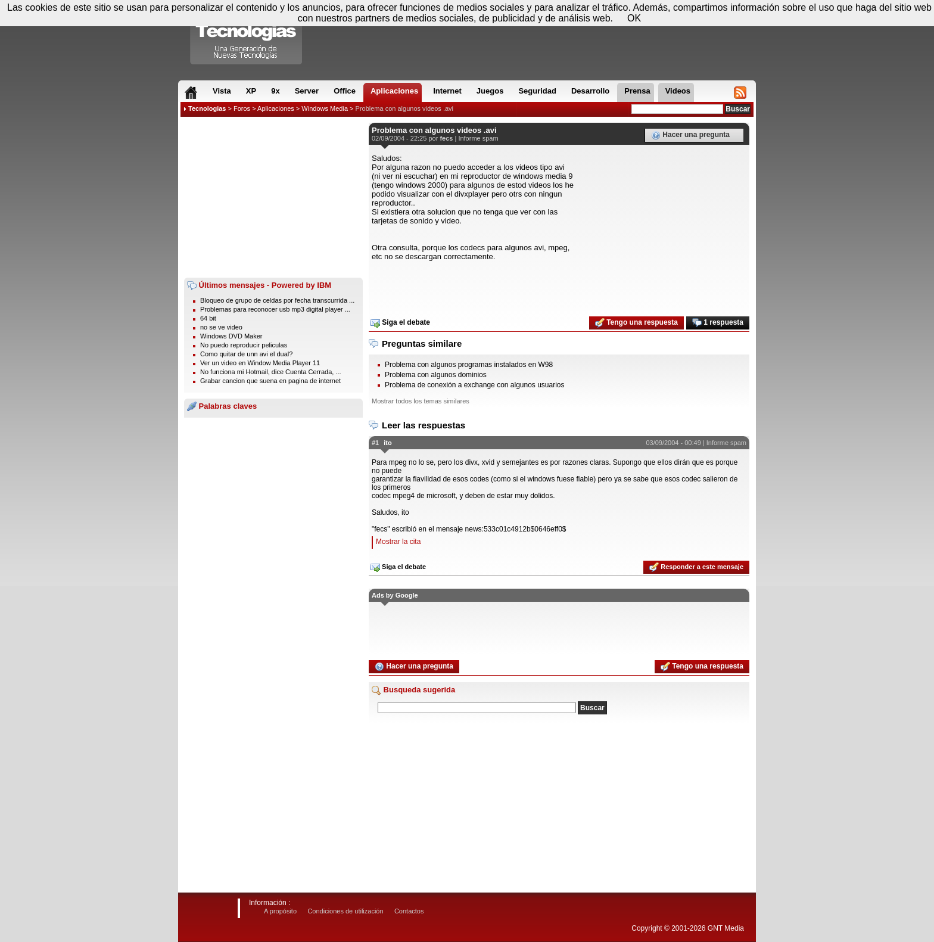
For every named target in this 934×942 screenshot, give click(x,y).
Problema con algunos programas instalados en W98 (469, 364)
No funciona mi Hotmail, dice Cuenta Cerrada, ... (270, 371)
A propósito (280, 911)
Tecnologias (207, 108)
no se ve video (221, 327)
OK (634, 18)
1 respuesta (717, 323)
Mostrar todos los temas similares (420, 401)
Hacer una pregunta (690, 135)
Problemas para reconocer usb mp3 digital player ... (275, 309)
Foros (242, 108)
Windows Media (324, 108)
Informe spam (478, 138)
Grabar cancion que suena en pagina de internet (270, 380)
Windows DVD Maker (231, 336)
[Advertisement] (273, 197)
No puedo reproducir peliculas (243, 345)
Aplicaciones (275, 108)
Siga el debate (400, 323)
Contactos (409, 911)
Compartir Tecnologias (246, 35)
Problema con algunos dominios (436, 375)
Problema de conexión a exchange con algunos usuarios (475, 385)
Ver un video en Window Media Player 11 (260, 362)
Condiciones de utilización (345, 911)
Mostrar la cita (398, 541)
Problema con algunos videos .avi (404, 108)
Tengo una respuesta (636, 323)
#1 (375, 442)
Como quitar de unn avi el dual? (246, 353)
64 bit (208, 318)
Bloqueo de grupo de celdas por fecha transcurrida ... (277, 300)
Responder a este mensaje (696, 567)
